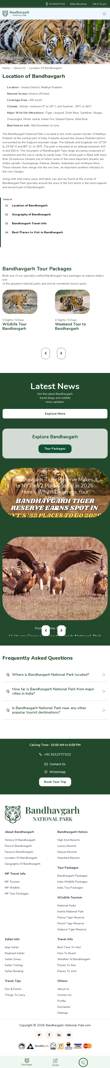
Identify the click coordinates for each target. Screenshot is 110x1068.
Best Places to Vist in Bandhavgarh (37, 232)
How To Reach (66, 953)
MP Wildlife (12, 888)
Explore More (55, 414)
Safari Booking (78, 4)
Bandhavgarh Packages (72, 876)
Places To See (66, 965)
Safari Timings (14, 965)
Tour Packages (55, 449)
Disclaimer (64, 1007)
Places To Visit (66, 971)
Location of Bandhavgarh (45, 68)
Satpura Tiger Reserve (71, 929)
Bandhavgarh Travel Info (29, 223)
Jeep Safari (12, 947)
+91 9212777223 (55, 4)
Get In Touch (99, 4)
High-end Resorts (68, 840)
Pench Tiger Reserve (70, 923)
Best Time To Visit (69, 947)
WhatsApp (57, 772)
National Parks (66, 905)
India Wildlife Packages (72, 882)
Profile (61, 1001)
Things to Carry (15, 995)
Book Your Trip (55, 782)
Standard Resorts (68, 858)
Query (55, 1062)
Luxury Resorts (66, 846)
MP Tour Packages (16, 894)
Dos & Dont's (13, 989)
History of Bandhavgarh (20, 840)
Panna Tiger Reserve (70, 917)
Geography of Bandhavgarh (31, 214)
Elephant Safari (15, 953)
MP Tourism (12, 882)
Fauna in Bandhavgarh (19, 852)
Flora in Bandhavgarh (18, 846)
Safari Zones (13, 959)
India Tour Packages (70, 888)
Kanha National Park (70, 911)
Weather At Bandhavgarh (73, 959)
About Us (63, 989)
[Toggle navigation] (104, 14)
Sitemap (62, 1013)
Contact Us (58, 764)
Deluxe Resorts (67, 852)
